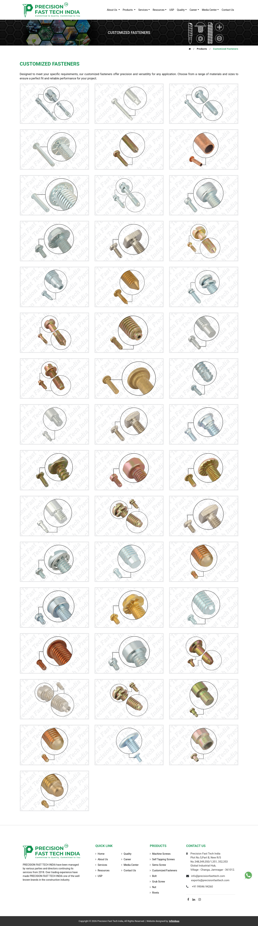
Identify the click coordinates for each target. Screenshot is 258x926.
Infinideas (174, 921)
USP (171, 9)
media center (131, 864)
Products (202, 49)
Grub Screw (158, 881)
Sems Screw (159, 864)
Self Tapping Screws (163, 859)
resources (158, 9)
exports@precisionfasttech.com (210, 880)
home (101, 853)
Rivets (155, 892)
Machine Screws (161, 853)
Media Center (209, 9)
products (128, 9)
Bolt (154, 876)
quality (181, 9)
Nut (154, 887)
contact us (228, 9)
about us (112, 9)
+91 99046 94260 (202, 886)
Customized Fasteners (164, 870)
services (143, 9)
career (193, 9)
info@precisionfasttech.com (208, 876)
